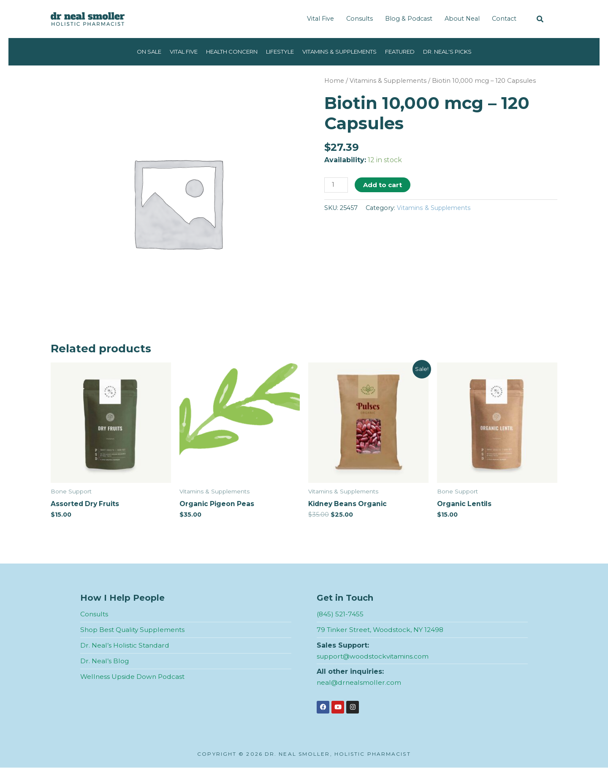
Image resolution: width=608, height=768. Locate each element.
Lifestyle (277, 51)
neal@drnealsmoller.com (359, 682)
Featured (410, 51)
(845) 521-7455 (340, 614)
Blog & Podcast (408, 18)
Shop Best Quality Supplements (134, 630)
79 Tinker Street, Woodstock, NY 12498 (382, 630)
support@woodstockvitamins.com (374, 656)
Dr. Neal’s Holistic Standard (125, 646)
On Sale (132, 51)
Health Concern (224, 51)
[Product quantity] (336, 185)
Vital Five (320, 18)
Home (334, 80)
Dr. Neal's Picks (462, 51)
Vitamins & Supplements (343, 51)
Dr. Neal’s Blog (104, 661)
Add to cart (383, 185)
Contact (504, 18)
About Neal (462, 18)
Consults (359, 18)
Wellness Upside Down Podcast (133, 677)
